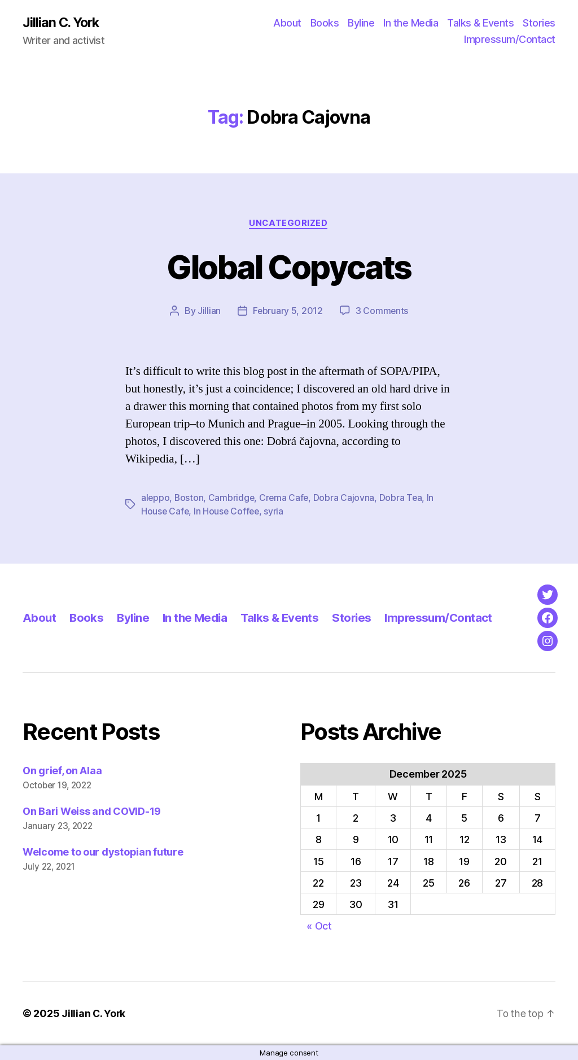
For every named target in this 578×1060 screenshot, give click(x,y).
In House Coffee (228, 511)
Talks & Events (480, 23)
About (287, 23)
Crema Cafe (286, 498)
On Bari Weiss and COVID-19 (92, 811)
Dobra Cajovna (347, 498)
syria (276, 511)
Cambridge (232, 498)
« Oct (319, 926)
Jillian (208, 311)
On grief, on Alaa (62, 771)
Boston (189, 498)
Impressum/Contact (509, 40)
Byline (361, 23)
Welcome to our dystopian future (103, 852)
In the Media (410, 23)
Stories (539, 23)
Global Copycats (289, 267)
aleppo (155, 498)
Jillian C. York (62, 22)
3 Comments (382, 311)
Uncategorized (289, 224)
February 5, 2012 (287, 311)
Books (324, 23)
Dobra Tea (404, 498)
